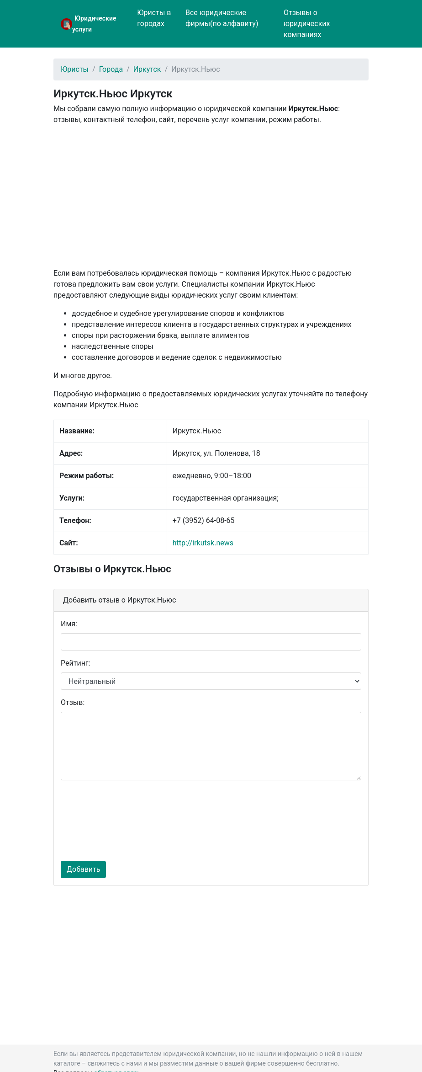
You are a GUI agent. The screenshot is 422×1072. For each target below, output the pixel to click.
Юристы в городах (154, 18)
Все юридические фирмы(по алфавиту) (221, 18)
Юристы (75, 69)
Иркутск (147, 69)
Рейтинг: (75, 663)
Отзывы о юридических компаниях (307, 23)
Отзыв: (72, 702)
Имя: (69, 623)
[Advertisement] (211, 197)
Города (111, 69)
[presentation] (98, 820)
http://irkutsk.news (203, 543)
